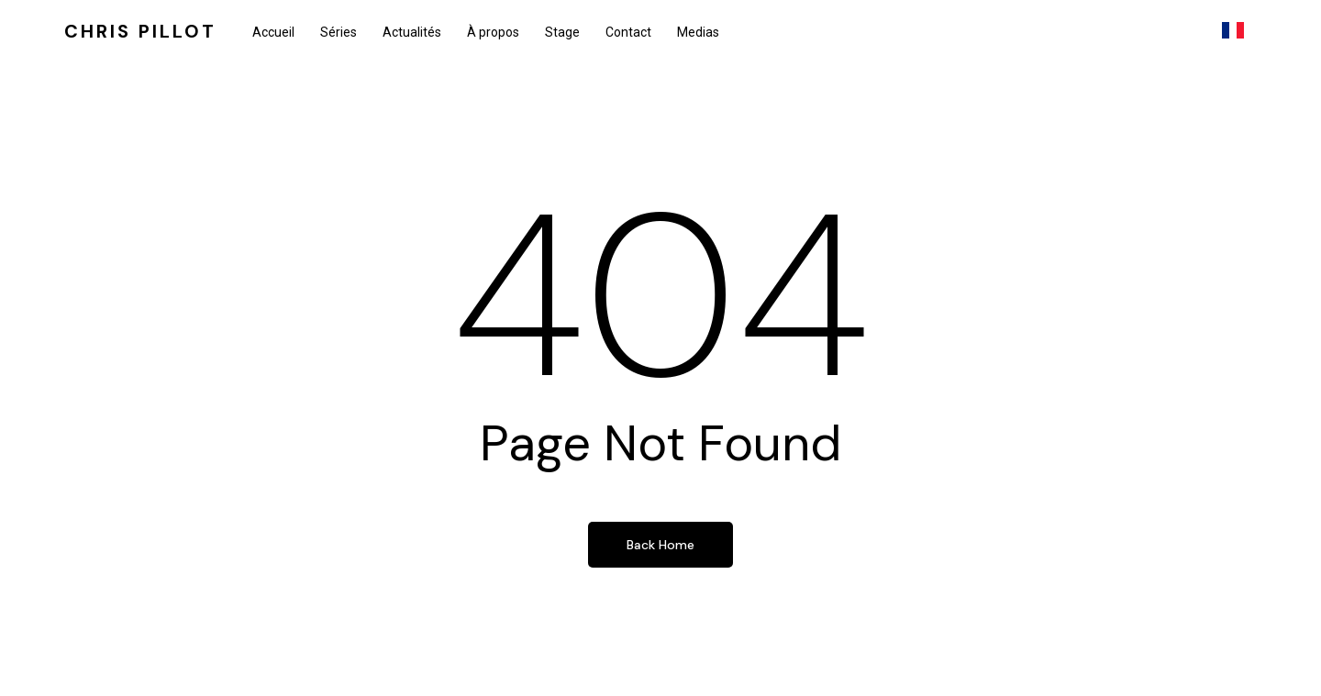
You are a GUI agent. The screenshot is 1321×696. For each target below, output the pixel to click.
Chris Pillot (140, 31)
